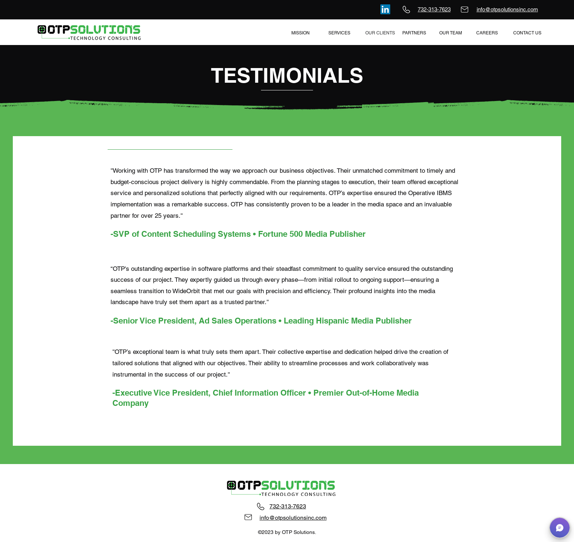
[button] (559, 527)
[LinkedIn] (385, 9)
